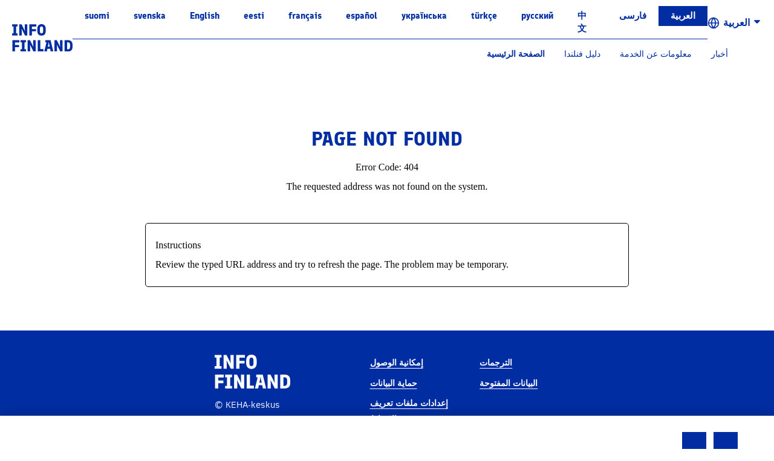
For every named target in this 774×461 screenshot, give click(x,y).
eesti (254, 15)
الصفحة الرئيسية (516, 54)
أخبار (719, 54)
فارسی (632, 15)
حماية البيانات (393, 383)
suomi (97, 15)
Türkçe (484, 15)
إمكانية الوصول (396, 363)
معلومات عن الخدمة (656, 54)
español (361, 15)
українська (424, 15)
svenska (150, 15)
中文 (582, 22)
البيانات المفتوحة (509, 383)
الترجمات (496, 363)
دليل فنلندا (582, 54)
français (305, 15)
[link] (42, 37)
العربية (683, 15)
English (205, 15)
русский (537, 15)
